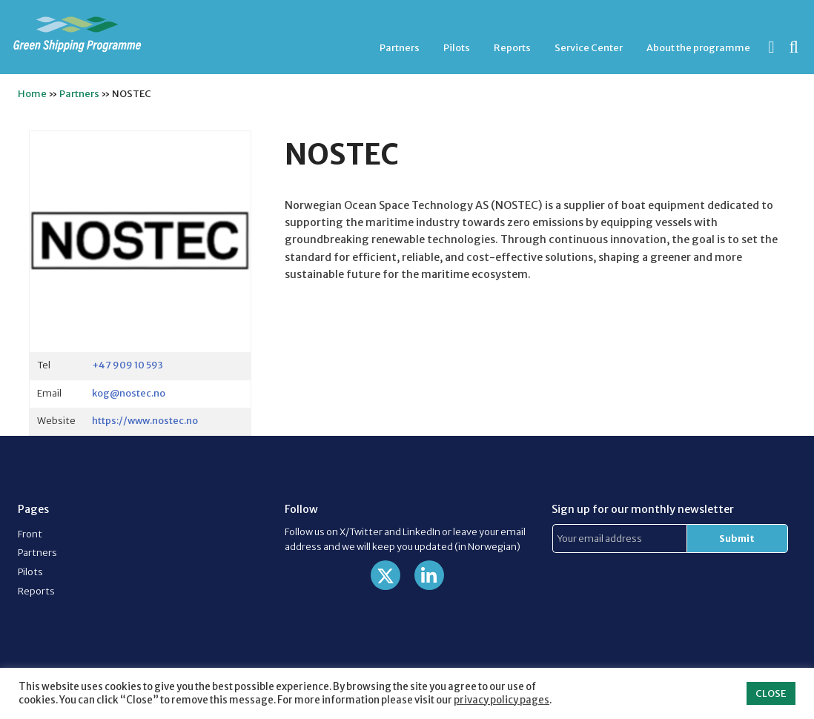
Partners (400, 47)
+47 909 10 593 (127, 365)
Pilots (456, 47)
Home (32, 93)
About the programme (698, 47)
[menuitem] (399, 48)
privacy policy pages (501, 700)
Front (30, 534)
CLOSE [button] (771, 693)
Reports (512, 47)
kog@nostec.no (128, 393)
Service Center (589, 47)
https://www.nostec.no (145, 420)
